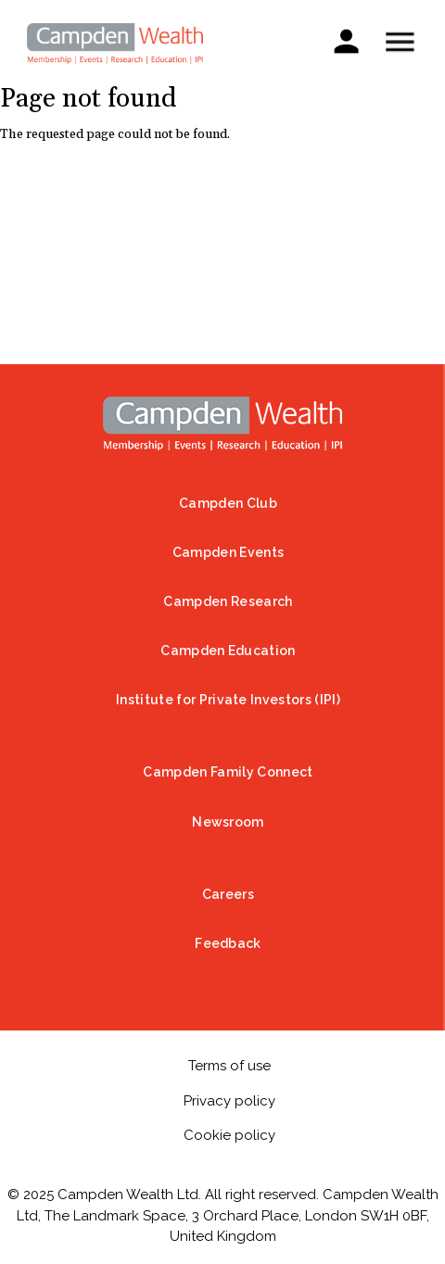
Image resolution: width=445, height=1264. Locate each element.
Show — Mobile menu (399, 41)
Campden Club (228, 503)
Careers (228, 894)
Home (222, 423)
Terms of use (229, 1065)
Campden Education (227, 650)
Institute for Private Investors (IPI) (228, 699)
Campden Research (227, 601)
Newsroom (228, 822)
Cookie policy (229, 1135)
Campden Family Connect (227, 772)
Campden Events (228, 552)
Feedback (228, 943)
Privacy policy (229, 1101)
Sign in (346, 40)
